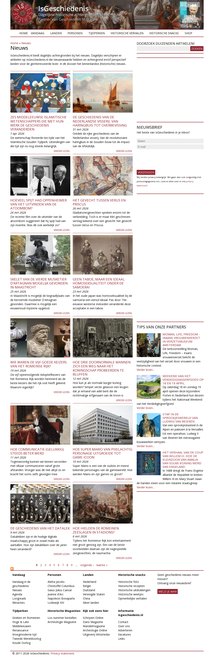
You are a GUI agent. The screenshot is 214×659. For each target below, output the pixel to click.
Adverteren (125, 630)
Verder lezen (62, 151)
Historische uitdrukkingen (134, 590)
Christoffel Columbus (61, 586)
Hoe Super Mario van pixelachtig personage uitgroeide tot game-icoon (102, 453)
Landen (56, 33)
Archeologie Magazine (62, 622)
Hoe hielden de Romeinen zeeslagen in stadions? (96, 530)
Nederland (89, 582)
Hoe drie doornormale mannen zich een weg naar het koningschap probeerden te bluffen (102, 368)
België (87, 586)
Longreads (19, 598)
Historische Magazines (64, 611)
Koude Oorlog (21, 643)
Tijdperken (96, 33)
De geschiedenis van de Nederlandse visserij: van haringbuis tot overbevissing (100, 121)
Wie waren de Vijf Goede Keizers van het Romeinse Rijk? (38, 364)
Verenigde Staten (94, 594)
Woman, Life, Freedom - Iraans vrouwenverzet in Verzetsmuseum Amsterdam (181, 339)
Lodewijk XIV (56, 602)
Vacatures (124, 634)
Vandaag (37, 33)
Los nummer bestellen (62, 618)
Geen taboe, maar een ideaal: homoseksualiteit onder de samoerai (99, 283)
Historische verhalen (127, 33)
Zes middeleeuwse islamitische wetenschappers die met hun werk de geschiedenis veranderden (38, 123)
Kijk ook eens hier (95, 611)
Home (23, 33)
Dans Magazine (93, 622)
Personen (75, 33)
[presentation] (167, 158)
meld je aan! (167, 591)
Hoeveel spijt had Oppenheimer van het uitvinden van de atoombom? (38, 204)
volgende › (87, 565)
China (86, 598)
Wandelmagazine (94, 626)
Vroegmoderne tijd (24, 634)
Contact (123, 622)
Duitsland (89, 590)
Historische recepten (131, 586)
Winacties (18, 602)
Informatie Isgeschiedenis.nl (130, 613)
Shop (188, 33)
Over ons (124, 626)
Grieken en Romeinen (26, 618)
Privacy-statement (62, 653)
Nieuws (26, 43)
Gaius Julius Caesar (60, 590)
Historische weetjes (130, 594)
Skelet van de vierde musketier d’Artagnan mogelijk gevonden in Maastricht (39, 283)
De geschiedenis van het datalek (40, 528)
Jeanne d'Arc (56, 594)
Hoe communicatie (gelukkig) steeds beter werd (37, 451)
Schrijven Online (93, 618)
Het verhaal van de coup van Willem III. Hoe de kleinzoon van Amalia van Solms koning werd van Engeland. (183, 459)
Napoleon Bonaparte (61, 598)
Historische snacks (164, 33)
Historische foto (128, 582)
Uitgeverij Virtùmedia (96, 634)
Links (121, 639)
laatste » (101, 565)
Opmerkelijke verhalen (132, 598)
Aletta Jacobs (56, 582)
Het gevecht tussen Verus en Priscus (99, 202)
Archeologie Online (95, 630)
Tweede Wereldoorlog (26, 639)
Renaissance (20, 630)
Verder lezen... (145, 370)
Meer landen (91, 602)
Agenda (17, 594)
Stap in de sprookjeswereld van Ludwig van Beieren (180, 417)
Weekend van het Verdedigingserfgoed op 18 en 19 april (183, 379)
